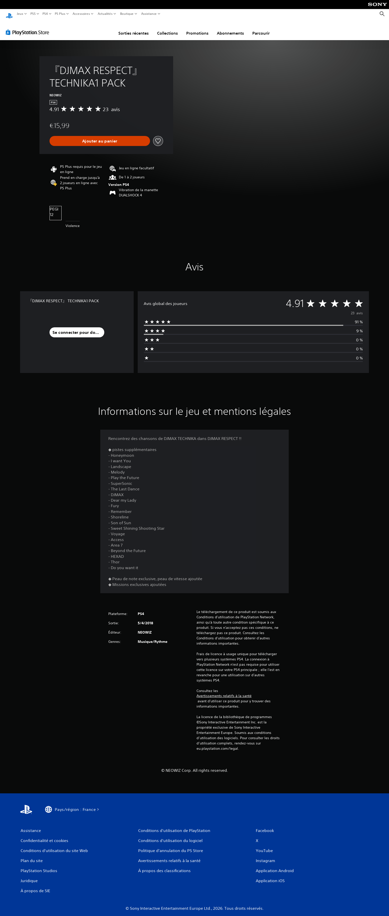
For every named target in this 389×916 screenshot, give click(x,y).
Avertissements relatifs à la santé (224, 691)
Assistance (149, 14)
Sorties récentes (133, 28)
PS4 (45, 14)
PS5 (32, 14)
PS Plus (60, 14)
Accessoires (81, 14)
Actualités (105, 14)
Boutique (127, 14)
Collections (167, 28)
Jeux (20, 14)
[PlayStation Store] (29, 27)
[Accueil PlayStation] (9, 14)
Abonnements (230, 28)
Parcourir (261, 28)
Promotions (197, 28)
